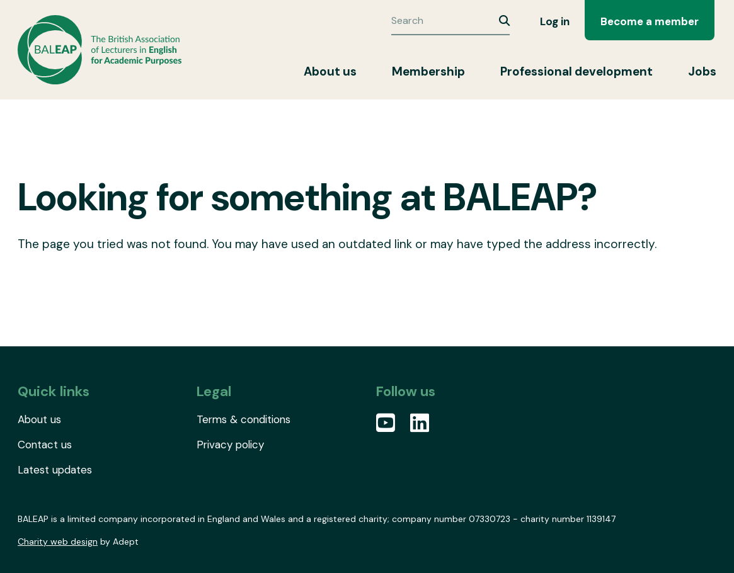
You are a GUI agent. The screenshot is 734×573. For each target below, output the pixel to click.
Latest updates (55, 470)
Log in (555, 21)
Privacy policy (230, 444)
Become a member (649, 21)
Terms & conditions (243, 419)
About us (330, 71)
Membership (428, 71)
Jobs (702, 71)
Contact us (45, 444)
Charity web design (58, 541)
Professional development (576, 71)
